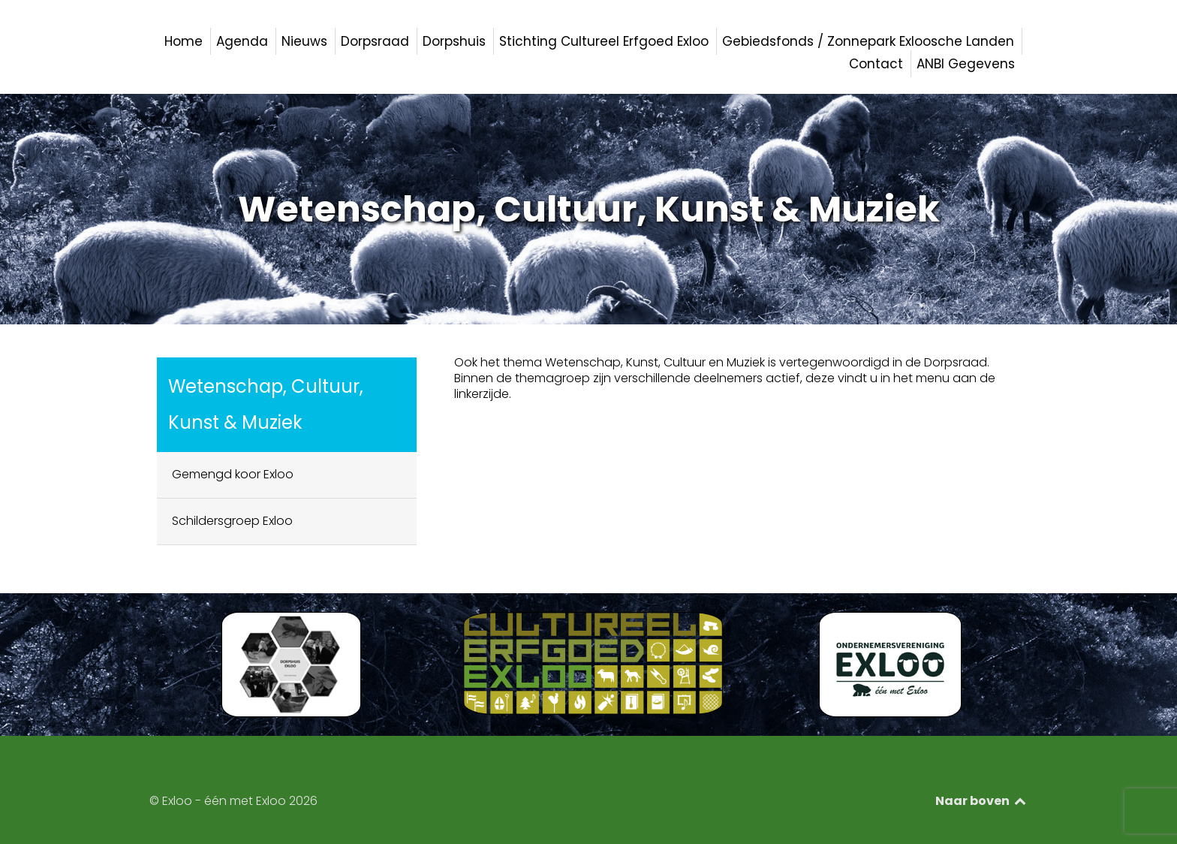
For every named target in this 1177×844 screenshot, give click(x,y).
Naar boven (981, 800)
